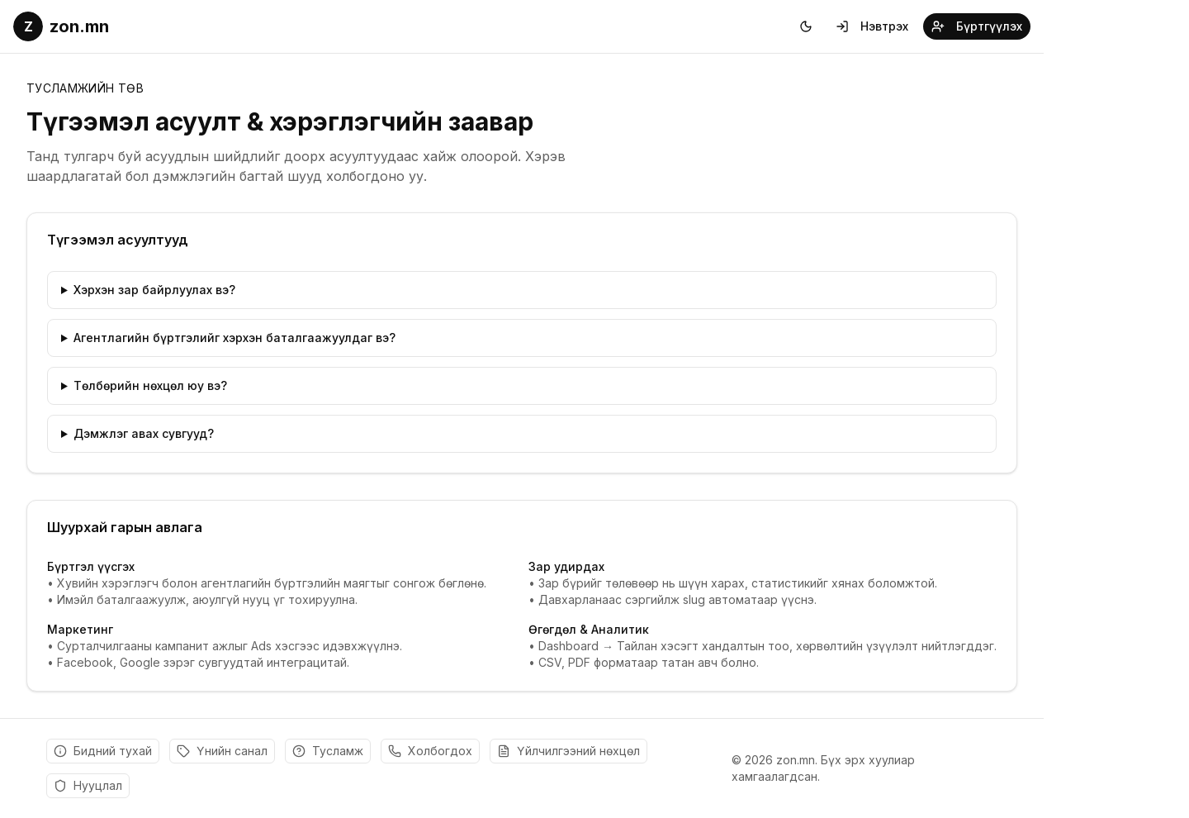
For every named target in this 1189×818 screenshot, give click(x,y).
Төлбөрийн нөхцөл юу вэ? (150, 385)
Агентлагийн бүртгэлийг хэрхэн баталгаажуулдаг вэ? (234, 338)
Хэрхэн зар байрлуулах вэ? (154, 290)
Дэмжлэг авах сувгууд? (143, 433)
